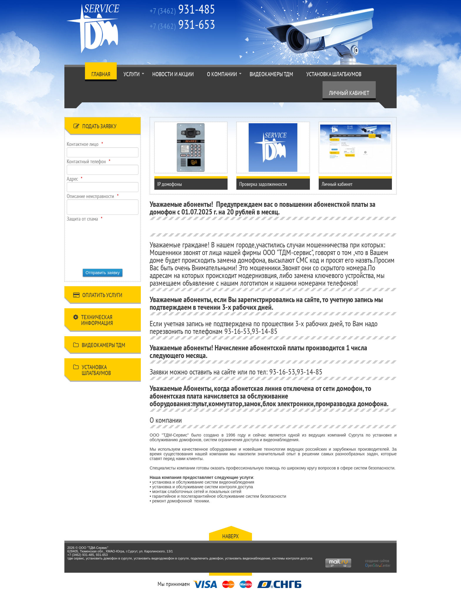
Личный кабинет (349, 93)
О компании (222, 74)
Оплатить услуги (97, 296)
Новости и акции (173, 74)
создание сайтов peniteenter (377, 563)
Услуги (131, 74)
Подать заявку (95, 127)
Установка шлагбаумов (333, 74)
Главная (100, 74)
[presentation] (91, 243)
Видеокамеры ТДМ (271, 74)
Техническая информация (93, 320)
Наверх (230, 536)
